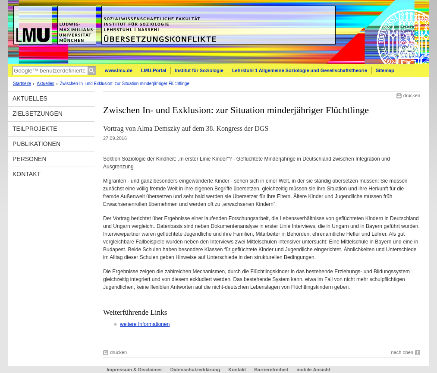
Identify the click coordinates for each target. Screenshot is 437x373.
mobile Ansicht (313, 369)
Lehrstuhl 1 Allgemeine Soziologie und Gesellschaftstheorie (299, 70)
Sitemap (385, 70)
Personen (30, 158)
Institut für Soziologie (199, 70)
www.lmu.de (118, 70)
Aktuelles (45, 83)
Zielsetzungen (38, 113)
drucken (411, 95)
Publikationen (36, 143)
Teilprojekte (35, 128)
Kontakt (27, 174)
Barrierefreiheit (271, 369)
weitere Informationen (145, 324)
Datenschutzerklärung (195, 369)
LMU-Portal (154, 70)
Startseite (22, 83)
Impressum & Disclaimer (134, 369)
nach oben (402, 352)
